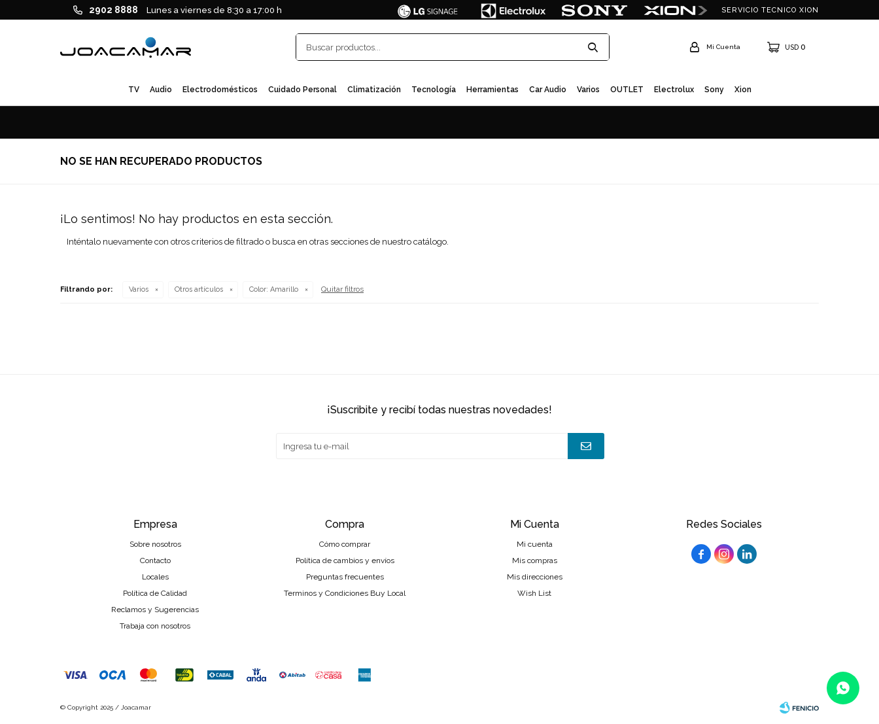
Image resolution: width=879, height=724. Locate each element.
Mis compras (534, 560)
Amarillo (273, 289)
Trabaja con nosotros (155, 625)
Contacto (155, 560)
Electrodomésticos (220, 89)
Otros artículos (199, 289)
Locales (155, 576)
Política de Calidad (155, 593)
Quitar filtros (342, 289)
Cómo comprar (344, 544)
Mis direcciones (534, 576)
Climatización (374, 89)
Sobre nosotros (155, 544)
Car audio (547, 89)
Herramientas (492, 89)
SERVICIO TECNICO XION (770, 10)
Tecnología (433, 89)
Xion (742, 89)
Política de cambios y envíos (345, 560)
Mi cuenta (535, 544)
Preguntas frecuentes (345, 576)
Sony (714, 89)
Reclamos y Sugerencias (155, 609)
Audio (161, 89)
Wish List (534, 593)
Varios (588, 89)
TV (133, 89)
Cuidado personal (302, 89)
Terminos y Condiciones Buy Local (344, 593)
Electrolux (674, 89)
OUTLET (627, 89)
